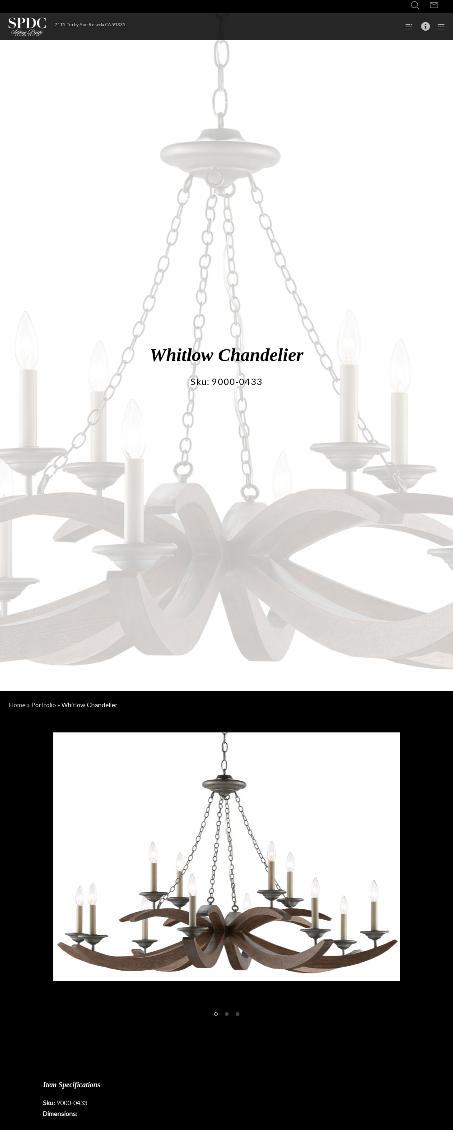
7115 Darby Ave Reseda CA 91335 (90, 24)
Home (17, 705)
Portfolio (43, 705)
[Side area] (406, 26)
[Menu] (438, 26)
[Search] (415, 5)
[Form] (434, 5)
